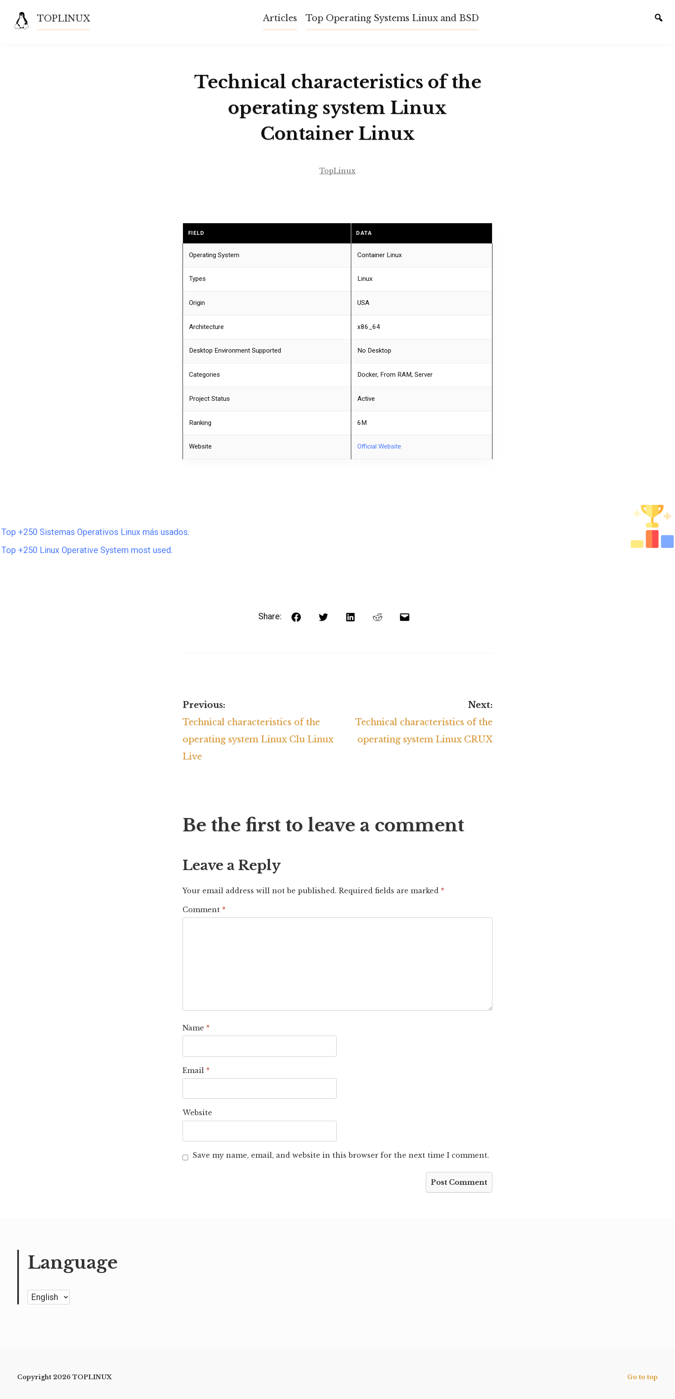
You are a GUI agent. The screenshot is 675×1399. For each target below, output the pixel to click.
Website (197, 1112)
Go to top (642, 1377)
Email (196, 1070)
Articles (280, 18)
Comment (204, 909)
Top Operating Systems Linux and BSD (392, 18)
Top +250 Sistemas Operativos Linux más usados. (95, 532)
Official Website (379, 446)
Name (196, 1028)
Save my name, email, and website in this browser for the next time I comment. (340, 1155)
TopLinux (337, 170)
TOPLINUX (63, 18)
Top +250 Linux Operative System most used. (87, 550)
